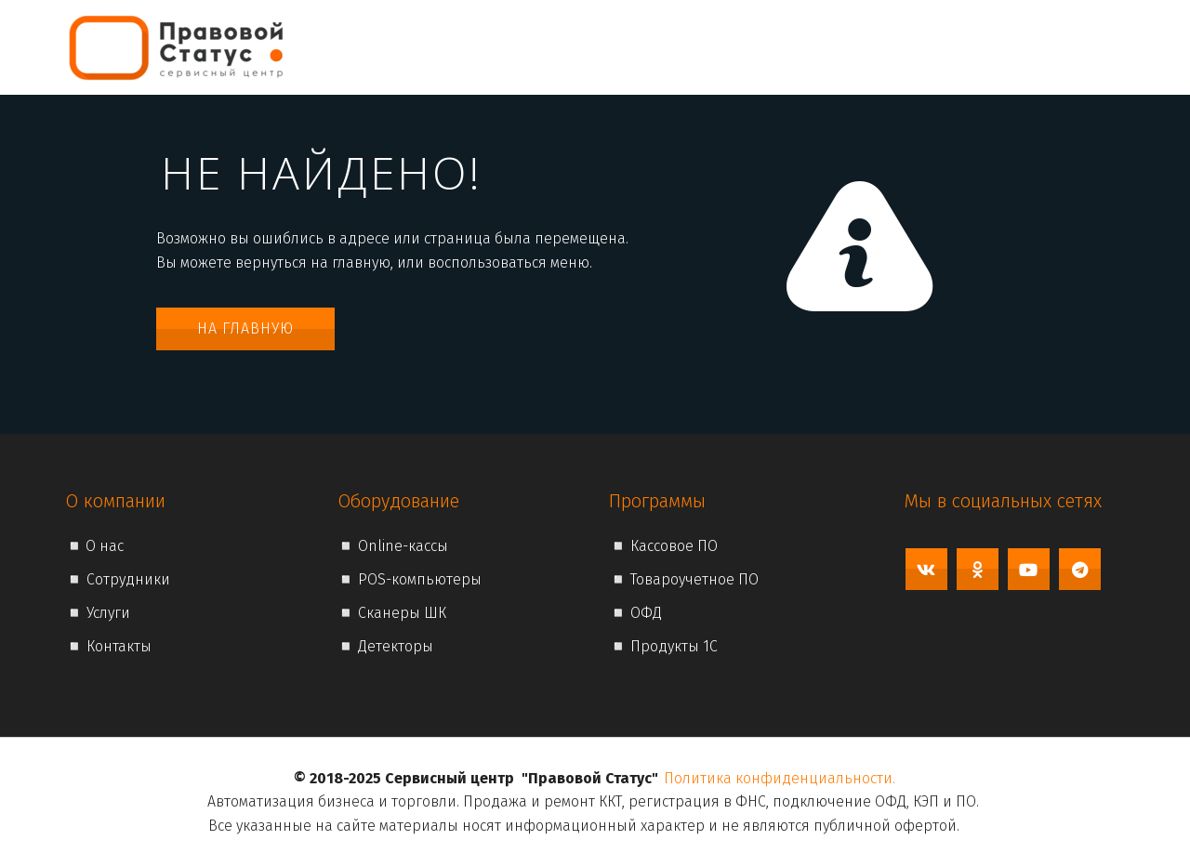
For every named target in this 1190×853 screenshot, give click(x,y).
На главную (245, 328)
